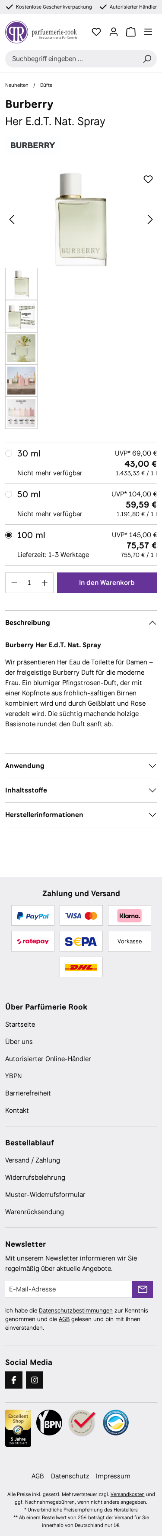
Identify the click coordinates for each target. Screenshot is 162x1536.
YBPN (13, 1075)
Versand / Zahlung (32, 1160)
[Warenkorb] (131, 31)
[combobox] (71, 58)
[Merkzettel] (96, 31)
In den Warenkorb (107, 582)
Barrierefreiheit (28, 1093)
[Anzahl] (29, 582)
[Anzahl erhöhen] (45, 582)
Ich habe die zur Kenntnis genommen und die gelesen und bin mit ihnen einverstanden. (76, 1319)
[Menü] (148, 31)
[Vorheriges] (11, 219)
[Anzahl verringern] (14, 582)
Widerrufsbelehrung (35, 1177)
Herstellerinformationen (44, 814)
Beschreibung (27, 622)
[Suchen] (147, 58)
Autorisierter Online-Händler (48, 1058)
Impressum (113, 1476)
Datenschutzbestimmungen (76, 1310)
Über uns (19, 1041)
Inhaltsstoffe (26, 790)
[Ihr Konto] (113, 31)
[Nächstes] (150, 219)
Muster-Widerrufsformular (45, 1194)
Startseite (20, 1024)
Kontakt (17, 1110)
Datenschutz (70, 1476)
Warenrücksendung (34, 1211)
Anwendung (24, 765)
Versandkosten (128, 1494)
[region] (81, 300)
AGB (64, 1319)
